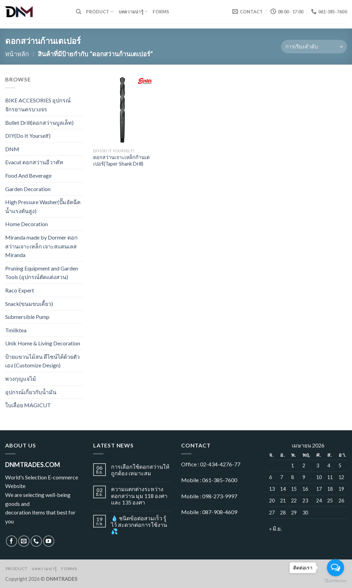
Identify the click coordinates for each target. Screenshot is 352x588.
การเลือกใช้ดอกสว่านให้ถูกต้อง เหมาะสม (140, 469)
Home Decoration (26, 224)
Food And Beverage (28, 175)
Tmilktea (15, 330)
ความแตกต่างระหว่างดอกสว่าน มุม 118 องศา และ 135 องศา (139, 495)
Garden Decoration (28, 189)
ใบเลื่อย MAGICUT (28, 405)
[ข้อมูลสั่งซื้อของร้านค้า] (314, 46)
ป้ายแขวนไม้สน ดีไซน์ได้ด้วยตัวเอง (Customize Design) (42, 361)
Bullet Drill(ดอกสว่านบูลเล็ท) (39, 122)
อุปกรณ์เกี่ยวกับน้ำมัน (30, 392)
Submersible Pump (27, 316)
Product (99, 11)
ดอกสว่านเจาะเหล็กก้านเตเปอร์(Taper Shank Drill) (121, 160)
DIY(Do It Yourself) (28, 135)
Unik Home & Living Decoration (42, 343)
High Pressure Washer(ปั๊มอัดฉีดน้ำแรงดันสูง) (42, 206)
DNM (12, 149)
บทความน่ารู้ (133, 11)
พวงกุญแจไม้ (20, 378)
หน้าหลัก (17, 54)
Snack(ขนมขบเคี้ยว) (29, 303)
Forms (161, 11)
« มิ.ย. (275, 528)
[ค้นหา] (78, 11)
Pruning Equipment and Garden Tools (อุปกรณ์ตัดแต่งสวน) (41, 272)
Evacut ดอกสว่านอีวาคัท (34, 162)
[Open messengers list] (335, 567)
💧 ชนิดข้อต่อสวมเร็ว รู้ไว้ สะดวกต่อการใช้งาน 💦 (139, 524)
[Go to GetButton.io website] (335, 581)
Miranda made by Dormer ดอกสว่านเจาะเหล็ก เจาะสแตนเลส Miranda (41, 246)
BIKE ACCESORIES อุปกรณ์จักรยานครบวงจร (38, 104)
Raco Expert (19, 290)
